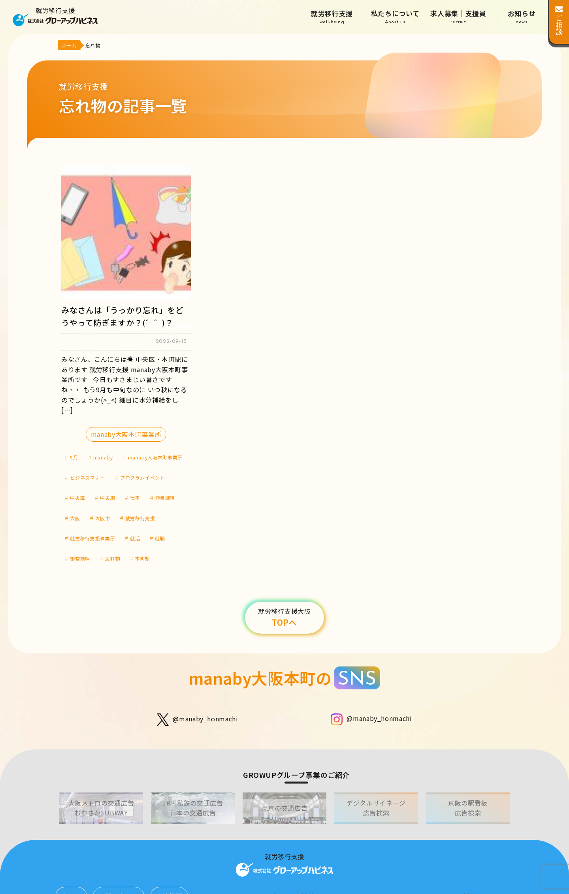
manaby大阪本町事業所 (126, 434)
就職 (160, 538)
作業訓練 (165, 497)
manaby (103, 457)
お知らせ (521, 17)
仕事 (135, 497)
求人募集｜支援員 (458, 17)
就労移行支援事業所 (92, 538)
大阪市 (102, 518)
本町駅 (142, 558)
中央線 (107, 497)
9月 (74, 457)
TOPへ (284, 617)
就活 (135, 538)
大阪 (75, 518)
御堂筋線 (80, 558)
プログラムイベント (142, 477)
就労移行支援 (332, 17)
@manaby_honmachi (197, 719)
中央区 (77, 497)
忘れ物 (112, 558)
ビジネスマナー (87, 477)
